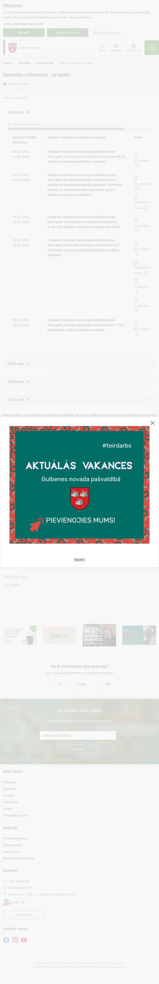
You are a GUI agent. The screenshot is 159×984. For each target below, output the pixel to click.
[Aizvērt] (152, 423)
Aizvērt (79, 559)
